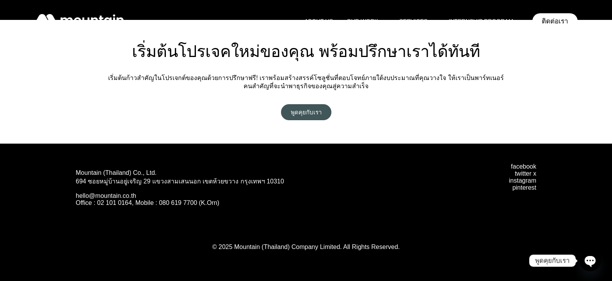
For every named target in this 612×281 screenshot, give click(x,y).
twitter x (525, 173)
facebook (523, 166)
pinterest (524, 187)
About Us (318, 21)
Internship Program (484, 21)
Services (417, 21)
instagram (522, 180)
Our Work (366, 21)
